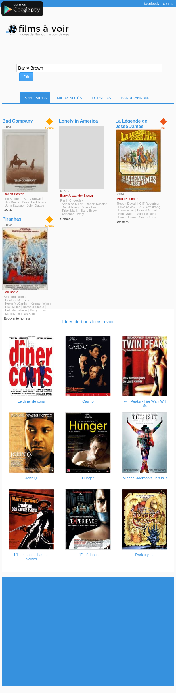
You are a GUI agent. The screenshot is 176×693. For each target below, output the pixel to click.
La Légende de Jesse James (131, 124)
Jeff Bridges (12, 198)
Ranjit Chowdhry (71, 200)
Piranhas (12, 219)
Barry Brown (32, 198)
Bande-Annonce (137, 98)
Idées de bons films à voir (88, 321)
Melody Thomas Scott (20, 313)
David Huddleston (34, 202)
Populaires (35, 98)
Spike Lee (89, 207)
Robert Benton (14, 194)
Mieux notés (69, 98)
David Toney (70, 207)
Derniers (101, 98)
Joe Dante (11, 292)
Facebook (151, 3)
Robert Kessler (96, 204)
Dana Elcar (126, 210)
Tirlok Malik (69, 210)
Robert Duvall (126, 203)
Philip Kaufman (127, 198)
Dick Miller (12, 307)
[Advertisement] (87, 632)
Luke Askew (126, 207)
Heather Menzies (17, 300)
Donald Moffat (147, 210)
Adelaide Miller (72, 204)
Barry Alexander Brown (76, 195)
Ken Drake (125, 213)
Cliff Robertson (149, 203)
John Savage (14, 205)
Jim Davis (12, 202)
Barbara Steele (33, 307)
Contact (169, 3)
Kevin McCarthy (16, 303)
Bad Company (17, 121)
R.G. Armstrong (149, 207)
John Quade (35, 205)
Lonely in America (78, 121)
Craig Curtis (147, 217)
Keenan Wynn (41, 303)
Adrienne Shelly (73, 214)
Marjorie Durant (147, 213)
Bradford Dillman (15, 296)
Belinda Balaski (16, 310)
